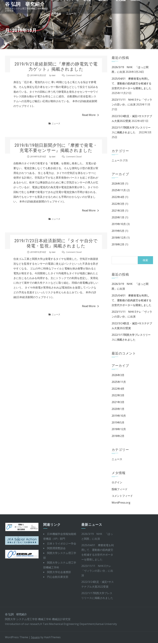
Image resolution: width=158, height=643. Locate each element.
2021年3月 (118, 210)
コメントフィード (122, 496)
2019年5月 (118, 231)
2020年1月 (118, 217)
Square (35, 637)
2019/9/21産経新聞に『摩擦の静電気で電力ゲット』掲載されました (56, 67)
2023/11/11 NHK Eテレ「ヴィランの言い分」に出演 (97, 570)
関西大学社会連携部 (59, 572)
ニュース (71, 13)
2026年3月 (118, 183)
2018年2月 (118, 244)
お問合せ (56, 13)
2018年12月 (119, 237)
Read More (90, 115)
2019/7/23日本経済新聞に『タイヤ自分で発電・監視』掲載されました (56, 243)
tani (53, 75)
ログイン (117, 482)
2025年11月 (119, 190)
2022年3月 (118, 204)
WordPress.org (121, 502)
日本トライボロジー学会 (61, 543)
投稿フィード (120, 489)
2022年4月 (118, 197)
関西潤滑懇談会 (56, 548)
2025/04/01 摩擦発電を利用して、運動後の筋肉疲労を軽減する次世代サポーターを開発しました (131, 83)
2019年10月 (119, 224)
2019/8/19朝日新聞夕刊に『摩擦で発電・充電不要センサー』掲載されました (56, 148)
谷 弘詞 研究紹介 (25, 4)
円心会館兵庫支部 (57, 577)
